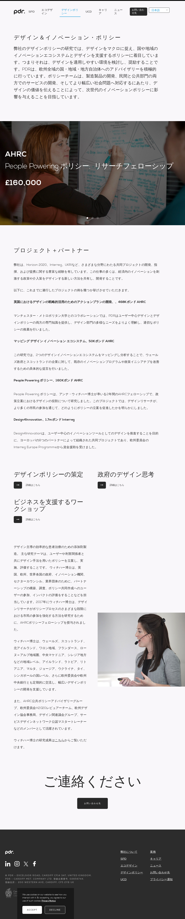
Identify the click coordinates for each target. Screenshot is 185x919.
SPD (124, 858)
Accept (32, 910)
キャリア (155, 858)
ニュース (155, 865)
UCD (124, 879)
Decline (55, 910)
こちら (59, 740)
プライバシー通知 (161, 879)
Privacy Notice (49, 901)
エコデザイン (129, 865)
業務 (153, 852)
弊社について (129, 852)
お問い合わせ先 (92, 803)
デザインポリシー (132, 872)
